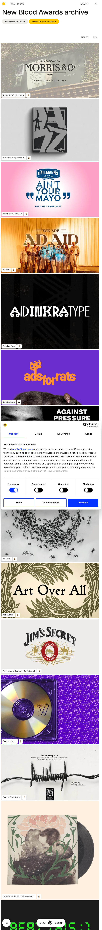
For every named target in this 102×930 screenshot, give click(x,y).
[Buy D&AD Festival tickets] (17, 3)
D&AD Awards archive (15, 21)
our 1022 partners (22, 449)
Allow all (83, 502)
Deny (19, 502)
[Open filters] (6, 923)
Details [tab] (38, 433)
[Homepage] (50, 923)
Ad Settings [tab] (63, 433)
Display (85, 37)
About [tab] (88, 433)
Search (58, 923)
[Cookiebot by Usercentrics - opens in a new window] (85, 425)
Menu (42, 923)
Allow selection (51, 502)
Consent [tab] (13, 433)
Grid (95, 37)
